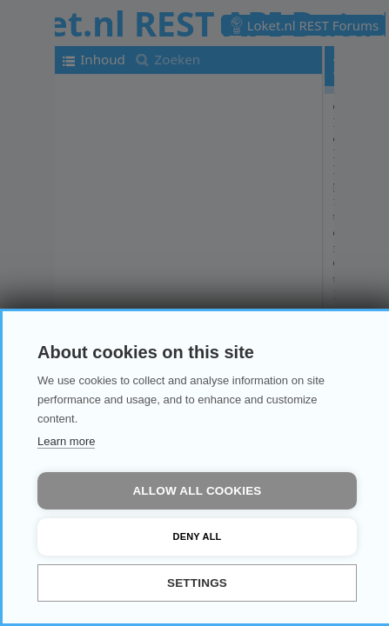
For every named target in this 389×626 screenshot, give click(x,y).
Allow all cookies (196, 490)
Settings (197, 582)
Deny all (197, 536)
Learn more (66, 441)
